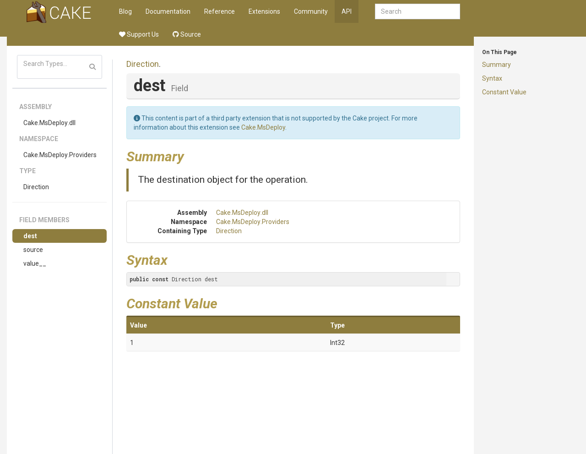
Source (187, 34)
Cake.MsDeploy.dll (49, 122)
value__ (34, 263)
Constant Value (504, 92)
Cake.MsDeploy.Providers (60, 155)
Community (311, 11)
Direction (36, 187)
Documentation (168, 11)
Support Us (139, 34)
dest (30, 236)
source (33, 249)
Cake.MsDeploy (263, 127)
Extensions (264, 11)
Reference (219, 11)
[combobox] (417, 11)
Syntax (492, 78)
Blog (125, 11)
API (347, 11)
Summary (496, 64)
